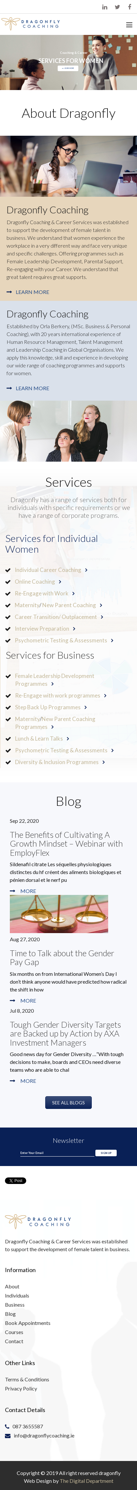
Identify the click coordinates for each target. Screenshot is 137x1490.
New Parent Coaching (69, 605)
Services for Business (50, 655)
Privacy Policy (22, 1388)
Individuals (18, 1296)
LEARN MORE (68, 68)
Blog (12, 1313)
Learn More (32, 292)
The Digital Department (86, 1481)
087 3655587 (29, 1426)
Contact (15, 1340)
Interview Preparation (42, 628)
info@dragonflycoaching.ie (44, 1435)
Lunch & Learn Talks (39, 738)
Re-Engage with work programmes (57, 695)
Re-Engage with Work (41, 593)
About (14, 1287)
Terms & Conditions (28, 1379)
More (28, 891)
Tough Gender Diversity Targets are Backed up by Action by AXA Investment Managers (65, 1033)
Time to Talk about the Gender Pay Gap (62, 957)
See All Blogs (68, 1102)
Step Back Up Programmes (48, 707)
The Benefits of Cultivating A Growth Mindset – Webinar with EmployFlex (66, 843)
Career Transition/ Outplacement (56, 616)
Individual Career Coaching (48, 569)
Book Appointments (29, 1322)
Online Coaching (35, 581)
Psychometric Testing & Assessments (61, 640)
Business (16, 1305)
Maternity (27, 605)
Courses (15, 1331)
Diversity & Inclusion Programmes (57, 762)
